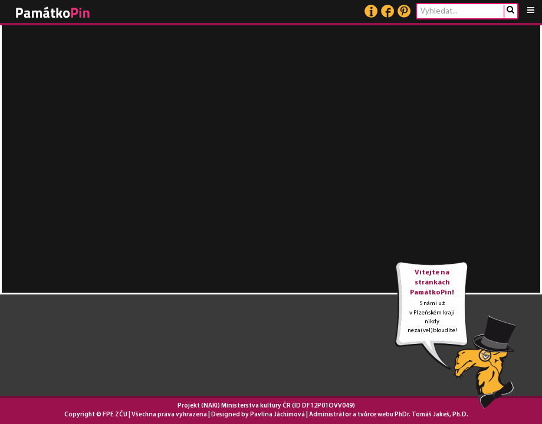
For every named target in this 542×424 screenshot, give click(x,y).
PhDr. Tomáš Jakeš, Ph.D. (431, 415)
